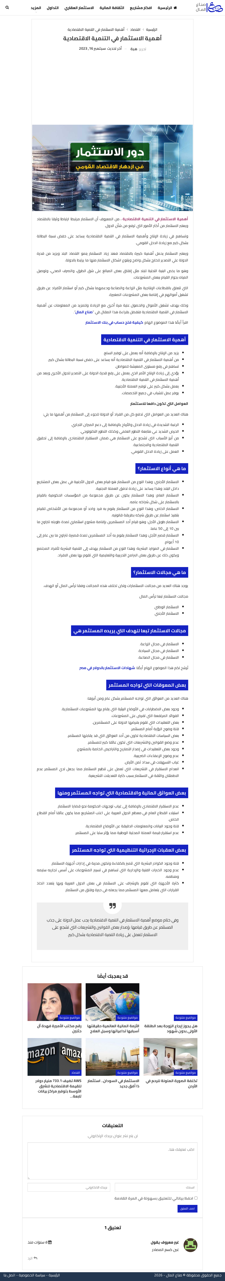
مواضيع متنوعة (185, 1017)
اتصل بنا (9, 1275)
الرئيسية (167, 7)
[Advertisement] (112, 86)
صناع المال (84, 311)
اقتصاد (75, 1073)
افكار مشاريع (141, 7)
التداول (53, 7)
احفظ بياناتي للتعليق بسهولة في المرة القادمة (153, 1198)
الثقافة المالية (112, 7)
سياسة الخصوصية (32, 1275)
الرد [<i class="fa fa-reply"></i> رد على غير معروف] (32, 1258)
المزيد (36, 7)
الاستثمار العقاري (79, 7)
